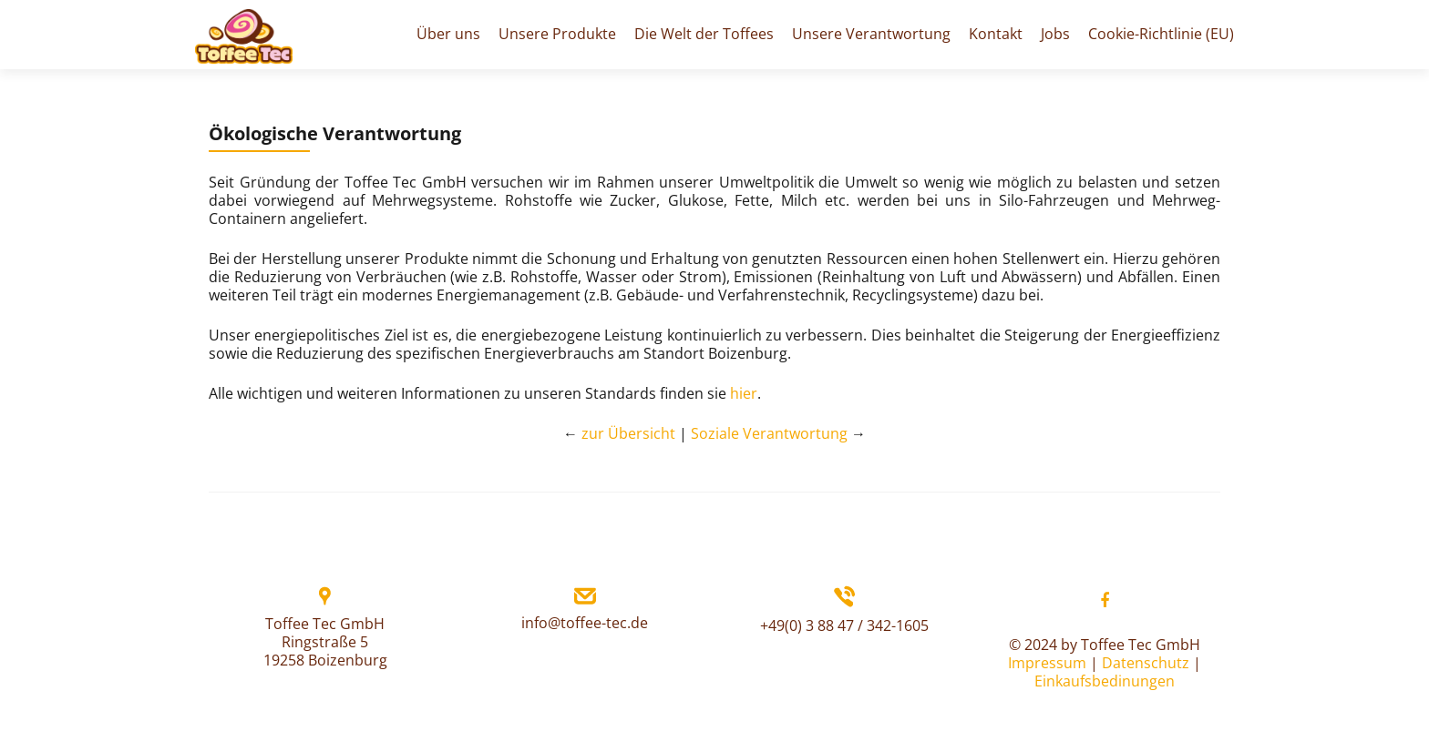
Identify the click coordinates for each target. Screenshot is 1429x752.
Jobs (1055, 34)
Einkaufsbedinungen (1104, 681)
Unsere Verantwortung (871, 34)
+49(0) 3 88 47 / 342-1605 (844, 625)
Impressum (1047, 663)
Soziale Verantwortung (769, 433)
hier (743, 393)
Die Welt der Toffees (704, 34)
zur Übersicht (628, 433)
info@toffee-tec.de (584, 623)
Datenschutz (1145, 663)
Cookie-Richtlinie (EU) (1161, 34)
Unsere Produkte (557, 34)
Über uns (448, 34)
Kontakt (996, 34)
